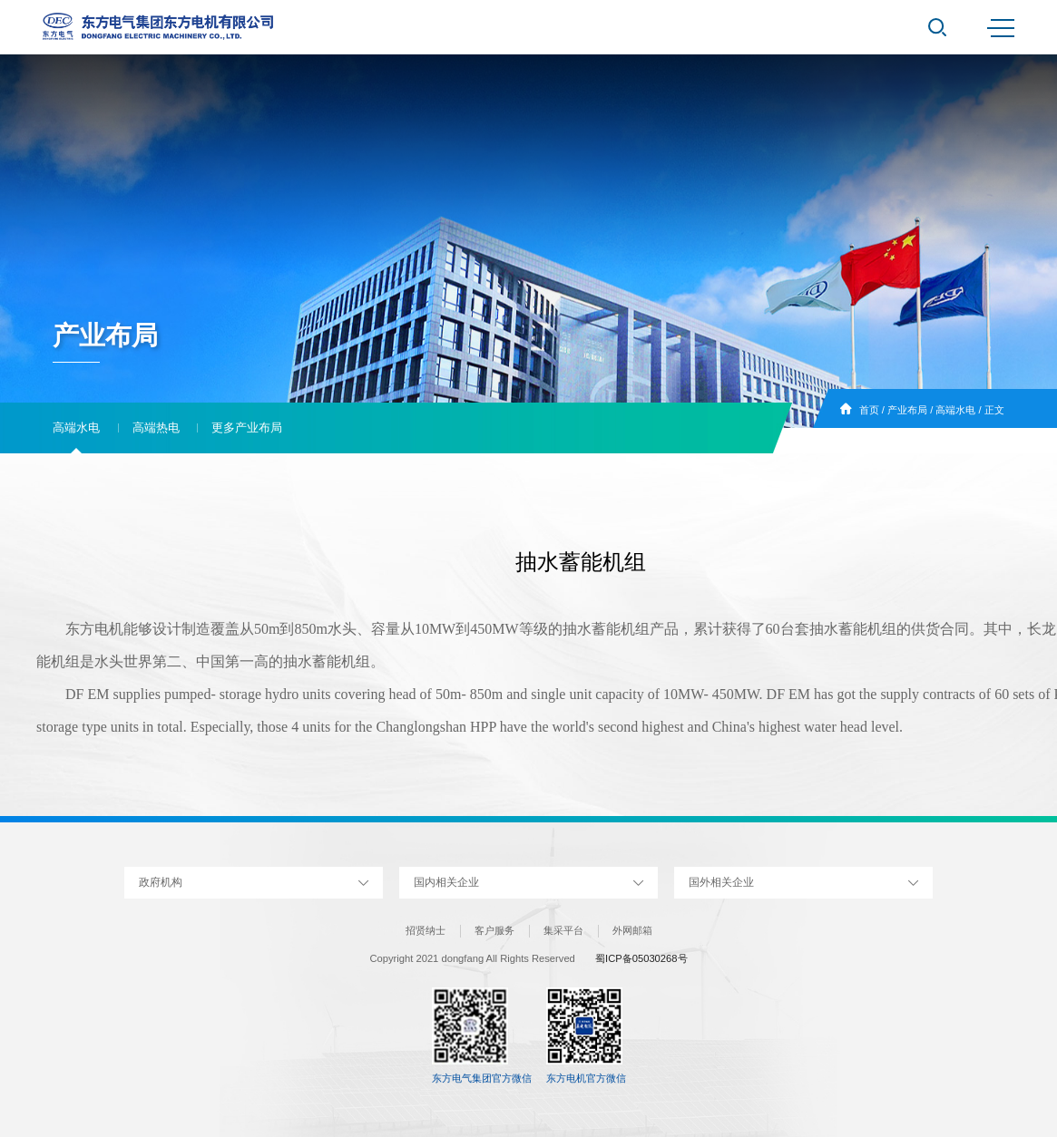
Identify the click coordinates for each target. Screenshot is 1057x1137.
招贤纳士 (425, 930)
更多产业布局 (246, 427)
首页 (869, 409)
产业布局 (907, 409)
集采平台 (563, 930)
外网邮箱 (632, 930)
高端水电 (955, 409)
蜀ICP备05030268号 (641, 958)
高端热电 (156, 427)
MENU (1000, 28)
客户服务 (494, 930)
